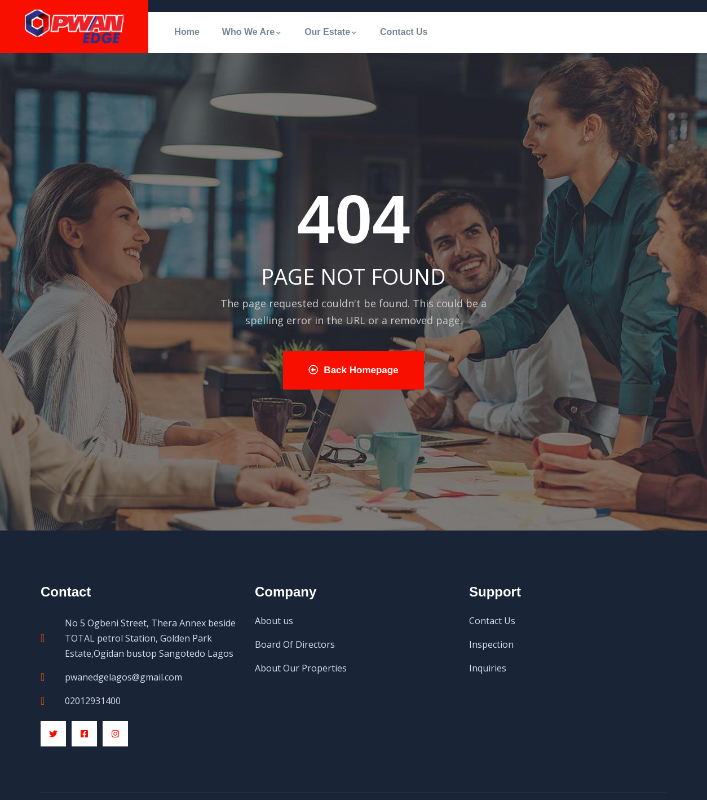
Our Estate (330, 32)
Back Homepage (353, 370)
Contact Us (403, 32)
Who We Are (252, 32)
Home (186, 32)
